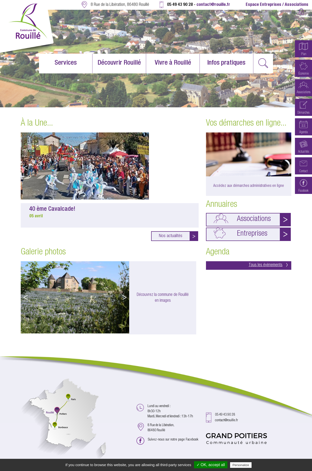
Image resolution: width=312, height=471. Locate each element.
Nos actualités (170, 236)
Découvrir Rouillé (119, 63)
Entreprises (240, 233)
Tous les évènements (268, 265)
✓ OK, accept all (210, 465)
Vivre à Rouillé (173, 63)
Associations (242, 218)
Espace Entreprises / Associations (277, 5)
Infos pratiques (226, 63)
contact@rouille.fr (213, 5)
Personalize (241, 465)
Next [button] (194, 167)
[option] (110, 180)
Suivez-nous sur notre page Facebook (173, 439)
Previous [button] (25, 167)
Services (66, 63)
